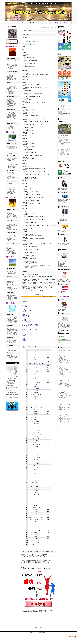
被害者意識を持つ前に (10, 116)
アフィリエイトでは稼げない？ (64, 231)
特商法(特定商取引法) (62, 309)
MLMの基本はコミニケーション (12, 153)
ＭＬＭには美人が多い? (62, 280)
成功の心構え (9, 99)
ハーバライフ (25, 328)
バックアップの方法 (10, 382)
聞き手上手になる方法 (10, 239)
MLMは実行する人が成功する (12, 321)
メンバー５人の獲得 (10, 212)
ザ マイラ (25, 311)
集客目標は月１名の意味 (11, 78)
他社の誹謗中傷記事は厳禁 (63, 220)
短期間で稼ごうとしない (11, 117)
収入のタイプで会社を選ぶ (11, 64)
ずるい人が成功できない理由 (11, 356)
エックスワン (25, 309)
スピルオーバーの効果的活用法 (12, 223)
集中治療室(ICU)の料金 (62, 266)
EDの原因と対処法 (61, 263)
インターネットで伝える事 (11, 317)
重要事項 (40, 627)
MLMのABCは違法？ (10, 114)
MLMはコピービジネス (10, 90)
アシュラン (25, 304)
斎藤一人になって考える (11, 216)
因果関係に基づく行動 (10, 224)
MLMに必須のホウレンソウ (11, 147)
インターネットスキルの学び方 (12, 229)
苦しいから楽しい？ (10, 251)
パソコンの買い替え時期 (62, 244)
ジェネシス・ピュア (27, 315)
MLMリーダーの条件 (10, 271)
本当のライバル (9, 77)
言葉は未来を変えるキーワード (64, 247)
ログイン (70, 629)
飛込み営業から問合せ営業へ (11, 329)
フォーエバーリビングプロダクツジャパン (31, 329)
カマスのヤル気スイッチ (11, 249)
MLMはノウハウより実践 (11, 89)
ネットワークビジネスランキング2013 (30, 324)
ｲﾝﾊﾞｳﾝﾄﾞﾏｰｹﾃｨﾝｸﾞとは (10, 278)
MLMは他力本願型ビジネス (11, 349)
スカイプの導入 (9, 150)
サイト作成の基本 (9, 160)
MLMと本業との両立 (10, 126)
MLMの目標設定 (9, 75)
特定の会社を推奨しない (11, 172)
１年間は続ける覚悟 (10, 106)
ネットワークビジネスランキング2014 (30, 325)
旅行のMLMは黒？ (61, 216)
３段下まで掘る (9, 213)
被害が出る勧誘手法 (10, 119)
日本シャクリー (26, 338)
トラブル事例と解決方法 (62, 219)
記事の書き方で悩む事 (10, 187)
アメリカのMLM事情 (62, 291)
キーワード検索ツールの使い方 (12, 164)
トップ (11, 22)
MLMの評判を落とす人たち (63, 215)
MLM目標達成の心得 (10, 76)
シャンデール (25, 314)
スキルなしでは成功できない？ (12, 340)
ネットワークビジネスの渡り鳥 (12, 178)
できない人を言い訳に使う (11, 253)
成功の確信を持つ (9, 102)
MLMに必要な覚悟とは (10, 91)
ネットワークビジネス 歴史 (28, 321)
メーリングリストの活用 (11, 152)
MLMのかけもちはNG (10, 177)
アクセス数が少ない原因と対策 (12, 166)
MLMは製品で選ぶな (10, 67)
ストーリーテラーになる (11, 235)
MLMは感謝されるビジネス (11, 320)
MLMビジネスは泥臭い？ (11, 342)
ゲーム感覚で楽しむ (10, 101)
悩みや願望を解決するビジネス (12, 288)
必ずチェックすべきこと (11, 112)
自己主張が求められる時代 (11, 341)
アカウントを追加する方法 (11, 381)
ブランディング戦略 (10, 165)
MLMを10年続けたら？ (10, 93)
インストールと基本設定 (11, 380)
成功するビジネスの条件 (11, 318)
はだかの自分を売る (10, 328)
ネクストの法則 (9, 247)
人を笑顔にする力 (9, 240)
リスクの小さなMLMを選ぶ (11, 65)
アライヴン (25, 306)
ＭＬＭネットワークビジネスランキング (30, 341)
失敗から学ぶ (9, 228)
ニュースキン (25, 320)
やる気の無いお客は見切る (11, 236)
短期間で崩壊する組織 (10, 295)
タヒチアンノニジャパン (28, 317)
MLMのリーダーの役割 (10, 273)
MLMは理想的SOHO (10, 289)
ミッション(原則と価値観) (11, 350)
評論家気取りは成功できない (63, 188)
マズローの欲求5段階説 (10, 252)
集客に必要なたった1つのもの (12, 330)
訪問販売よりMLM (9, 282)
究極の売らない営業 (10, 159)
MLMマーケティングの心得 (11, 158)
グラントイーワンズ (27, 310)
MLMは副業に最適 (9, 127)
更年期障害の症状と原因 (62, 264)
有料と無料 (8, 227)
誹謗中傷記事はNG (10, 175)
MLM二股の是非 (9, 68)
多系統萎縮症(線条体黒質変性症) (64, 260)
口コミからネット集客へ (11, 87)
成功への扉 (62, 397)
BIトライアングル (9, 299)
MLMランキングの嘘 (10, 66)
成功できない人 (44, 22)
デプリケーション (63, 382)
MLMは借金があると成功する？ (12, 74)
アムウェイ (25, 305)
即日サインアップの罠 (10, 118)
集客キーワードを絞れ (10, 191)
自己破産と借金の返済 (62, 203)
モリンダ (25, 334)
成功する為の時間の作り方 (11, 103)
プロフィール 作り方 (63, 414)
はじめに (22, 22)
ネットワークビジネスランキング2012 (30, 323)
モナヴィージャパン (27, 333)
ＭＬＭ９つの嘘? (9, 121)
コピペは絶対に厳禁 (10, 173)
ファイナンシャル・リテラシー (64, 199)
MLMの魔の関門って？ (10, 105)
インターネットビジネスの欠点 (12, 298)
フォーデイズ (25, 330)
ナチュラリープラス (27, 319)
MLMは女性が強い (9, 358)
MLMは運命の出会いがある (11, 297)
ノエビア (25, 326)
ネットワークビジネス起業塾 (38, 632)
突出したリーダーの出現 (11, 215)
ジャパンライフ (26, 316)
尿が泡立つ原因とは (61, 262)
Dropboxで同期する (10, 383)
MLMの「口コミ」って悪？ (11, 332)
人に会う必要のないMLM (11, 281)
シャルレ (25, 312)
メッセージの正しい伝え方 (11, 192)
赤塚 (24, 339)
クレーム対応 (9, 238)
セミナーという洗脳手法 (11, 113)
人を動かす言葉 (9, 188)
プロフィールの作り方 (10, 146)
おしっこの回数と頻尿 (62, 261)
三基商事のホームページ (38, 294)
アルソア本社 (25, 307)
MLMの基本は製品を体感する (12, 86)
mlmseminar (62, 359)
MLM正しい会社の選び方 (11, 60)
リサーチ (25, 336)
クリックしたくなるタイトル (11, 189)
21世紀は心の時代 (9, 355)
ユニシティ (25, 335)
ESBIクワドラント (61, 201)
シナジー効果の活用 (10, 190)
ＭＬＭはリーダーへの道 (11, 272)
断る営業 (8, 237)
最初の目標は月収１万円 (11, 79)
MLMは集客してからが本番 (11, 88)
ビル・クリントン (61, 292)
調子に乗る (8, 226)
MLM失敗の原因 (9, 92)
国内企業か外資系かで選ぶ (11, 63)
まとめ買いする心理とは (11, 115)
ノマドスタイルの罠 (10, 319)
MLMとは (61, 349)
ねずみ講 (61, 374)
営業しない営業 (9, 331)
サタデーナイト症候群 (64, 352)
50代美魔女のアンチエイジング (64, 279)
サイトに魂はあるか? (10, 184)
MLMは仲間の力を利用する (11, 225)
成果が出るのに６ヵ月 (10, 104)
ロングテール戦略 (9, 161)
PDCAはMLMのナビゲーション (12, 148)
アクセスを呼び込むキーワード (12, 167)
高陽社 (24, 340)
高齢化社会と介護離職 (62, 202)
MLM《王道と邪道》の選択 (11, 357)
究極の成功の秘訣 (9, 100)
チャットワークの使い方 (64, 418)
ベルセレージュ (26, 331)
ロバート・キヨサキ (63, 351)
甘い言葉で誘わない (10, 176)
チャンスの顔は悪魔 (61, 245)
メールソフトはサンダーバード (12, 149)
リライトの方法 (10, 193)
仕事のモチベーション (10, 250)
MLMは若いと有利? (10, 128)
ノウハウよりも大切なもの (11, 217)
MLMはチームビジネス (10, 296)
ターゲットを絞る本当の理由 (11, 334)
